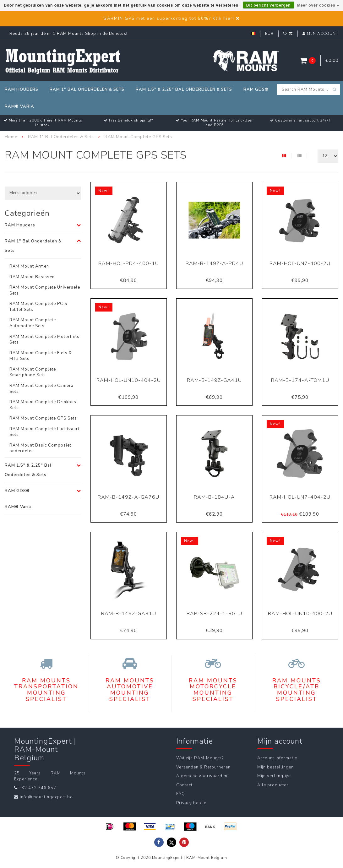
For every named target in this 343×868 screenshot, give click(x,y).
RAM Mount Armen (29, 266)
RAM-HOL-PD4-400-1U (128, 263)
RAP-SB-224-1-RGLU (214, 613)
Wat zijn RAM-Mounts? (200, 758)
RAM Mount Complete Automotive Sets (32, 323)
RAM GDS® (256, 89)
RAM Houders (21, 89)
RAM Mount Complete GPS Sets (43, 418)
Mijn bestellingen (275, 767)
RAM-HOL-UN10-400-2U (300, 613)
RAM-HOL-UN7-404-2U (300, 497)
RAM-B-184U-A (214, 497)
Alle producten (273, 785)
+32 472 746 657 (37, 788)
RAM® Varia (19, 106)
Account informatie (277, 758)
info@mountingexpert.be (46, 797)
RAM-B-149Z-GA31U (128, 613)
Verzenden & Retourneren (203, 767)
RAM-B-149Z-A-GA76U (128, 497)
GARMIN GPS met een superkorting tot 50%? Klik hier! (168, 18)
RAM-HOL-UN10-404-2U (128, 380)
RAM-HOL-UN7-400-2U (300, 263)
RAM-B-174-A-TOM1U (300, 380)
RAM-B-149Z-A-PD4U (214, 263)
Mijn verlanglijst (274, 776)
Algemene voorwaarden (201, 776)
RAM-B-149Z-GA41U (214, 380)
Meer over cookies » (318, 5)
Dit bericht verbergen (268, 5)
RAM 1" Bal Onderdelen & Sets (87, 89)
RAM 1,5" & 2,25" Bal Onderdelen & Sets (184, 89)
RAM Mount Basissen (32, 277)
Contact (184, 785)
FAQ (180, 794)
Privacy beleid (191, 803)
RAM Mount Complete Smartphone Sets (32, 372)
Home (11, 137)
